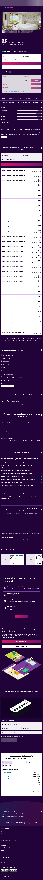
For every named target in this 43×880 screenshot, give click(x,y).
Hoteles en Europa (16, 822)
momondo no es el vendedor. (22, 811)
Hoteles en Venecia (7, 776)
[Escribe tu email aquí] (22, 732)
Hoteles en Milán (6, 774)
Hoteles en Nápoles (7, 782)
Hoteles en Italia (24, 822)
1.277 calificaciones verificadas (19, 51)
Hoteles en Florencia (7, 778)
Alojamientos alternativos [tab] (19, 762)
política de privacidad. (37, 742)
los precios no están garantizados (35, 805)
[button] (2, 7)
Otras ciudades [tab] (7, 762)
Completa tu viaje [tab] (7, 765)
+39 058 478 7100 (6, 49)
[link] (21, 616)
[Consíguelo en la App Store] (13, 870)
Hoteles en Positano (7, 787)
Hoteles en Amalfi (7, 789)
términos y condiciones (24, 742)
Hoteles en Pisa (6, 793)
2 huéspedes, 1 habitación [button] (9, 60)
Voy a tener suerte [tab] (32, 762)
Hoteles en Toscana (33, 822)
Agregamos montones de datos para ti (22, 814)
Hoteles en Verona (7, 784)
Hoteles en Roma (7, 772)
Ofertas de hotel (7, 822)
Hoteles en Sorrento (7, 780)
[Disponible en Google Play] (5, 870)
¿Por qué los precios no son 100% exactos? (22, 816)
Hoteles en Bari (6, 791)
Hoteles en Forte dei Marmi (15, 823)
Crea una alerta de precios (26, 607)
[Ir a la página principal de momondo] (9, 7)
